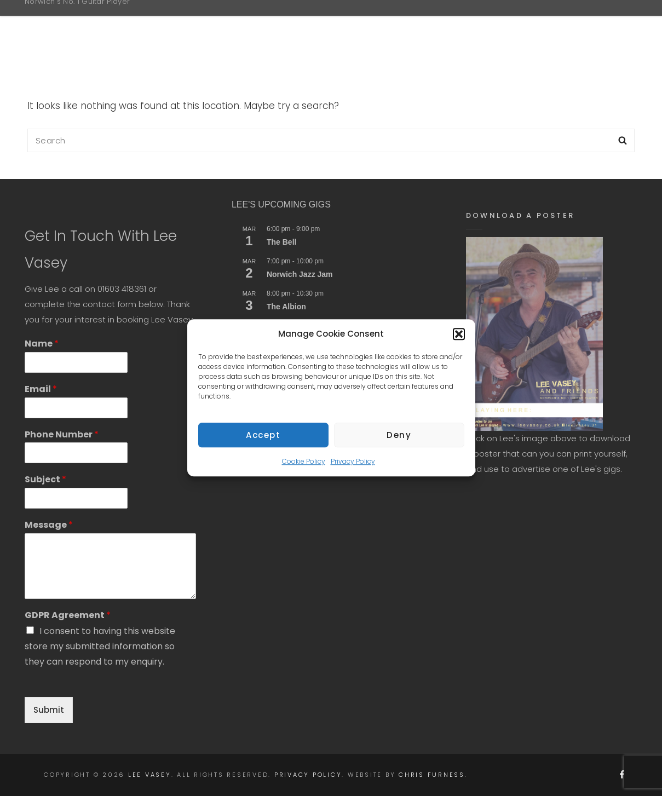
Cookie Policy (303, 469)
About (402, 24)
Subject (45, 480)
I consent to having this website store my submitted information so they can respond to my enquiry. (100, 646)
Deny (399, 443)
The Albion (286, 306)
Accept (263, 443)
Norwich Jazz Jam (300, 274)
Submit (48, 710)
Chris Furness (432, 774)
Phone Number (62, 435)
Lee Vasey (62, 18)
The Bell (281, 242)
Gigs (460, 24)
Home (336, 24)
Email (41, 389)
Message (49, 525)
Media (516, 24)
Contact (583, 24)
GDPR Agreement (68, 615)
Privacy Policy (353, 469)
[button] (458, 342)
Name (42, 344)
